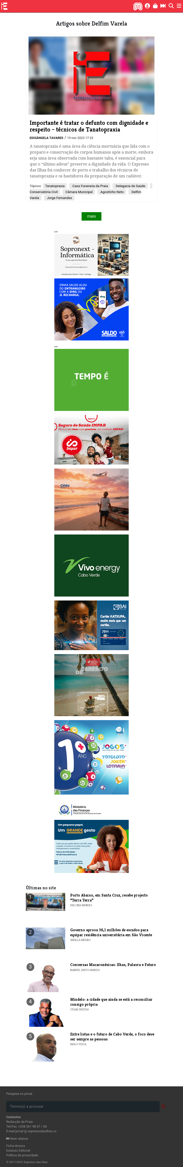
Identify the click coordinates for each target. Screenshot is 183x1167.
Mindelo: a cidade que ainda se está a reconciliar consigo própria (111, 1002)
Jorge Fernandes (59, 198)
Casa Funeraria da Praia (89, 186)
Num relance (17, 1138)
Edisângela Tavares (46, 138)
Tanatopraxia (55, 186)
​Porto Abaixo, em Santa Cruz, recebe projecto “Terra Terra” (109, 897)
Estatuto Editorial (18, 1150)
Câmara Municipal (79, 192)
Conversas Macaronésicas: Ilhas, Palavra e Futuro (113, 964)
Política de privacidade (22, 1155)
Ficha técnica (15, 1146)
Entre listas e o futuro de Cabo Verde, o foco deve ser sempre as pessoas (112, 1036)
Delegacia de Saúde (130, 186)
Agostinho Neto (112, 192)
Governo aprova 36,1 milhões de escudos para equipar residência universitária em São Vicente (111, 932)
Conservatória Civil (44, 192)
